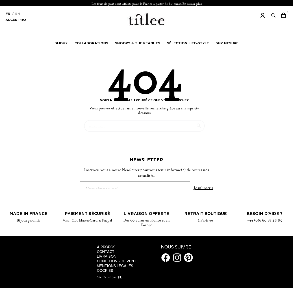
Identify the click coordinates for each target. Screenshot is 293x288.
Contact (106, 252)
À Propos (106, 247)
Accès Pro (15, 19)
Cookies (105, 270)
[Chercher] (144, 124)
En (17, 14)
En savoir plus (192, 3)
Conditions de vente (118, 261)
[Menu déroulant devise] (8, 13)
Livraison (106, 256)
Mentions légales (115, 266)
